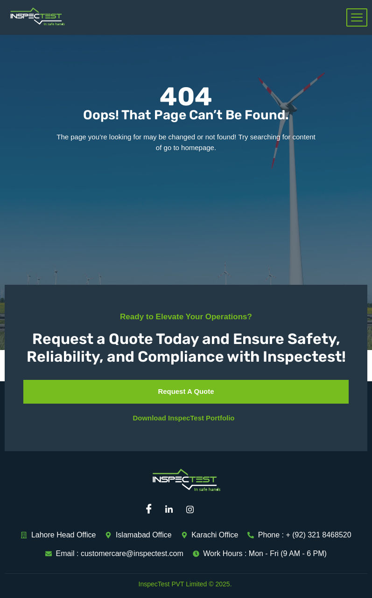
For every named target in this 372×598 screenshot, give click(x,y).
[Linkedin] (172, 509)
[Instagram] (193, 509)
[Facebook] (151, 509)
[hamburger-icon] (356, 17)
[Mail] (214, 509)
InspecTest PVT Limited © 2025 (184, 584)
